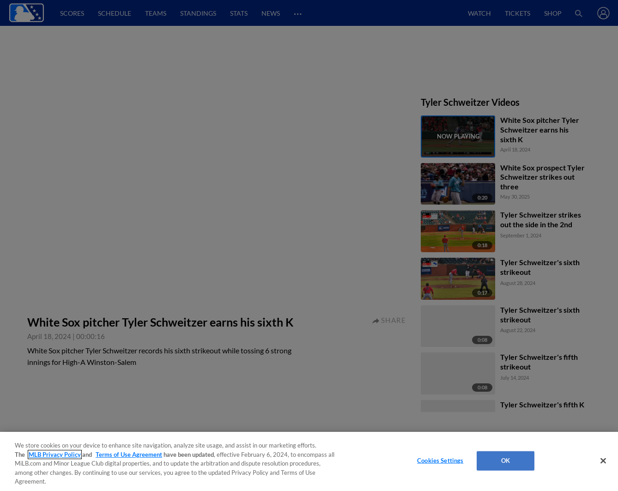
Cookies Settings (440, 460)
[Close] (603, 461)
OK (505, 460)
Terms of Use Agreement (129, 454)
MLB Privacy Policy (55, 454)
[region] (309, 461)
